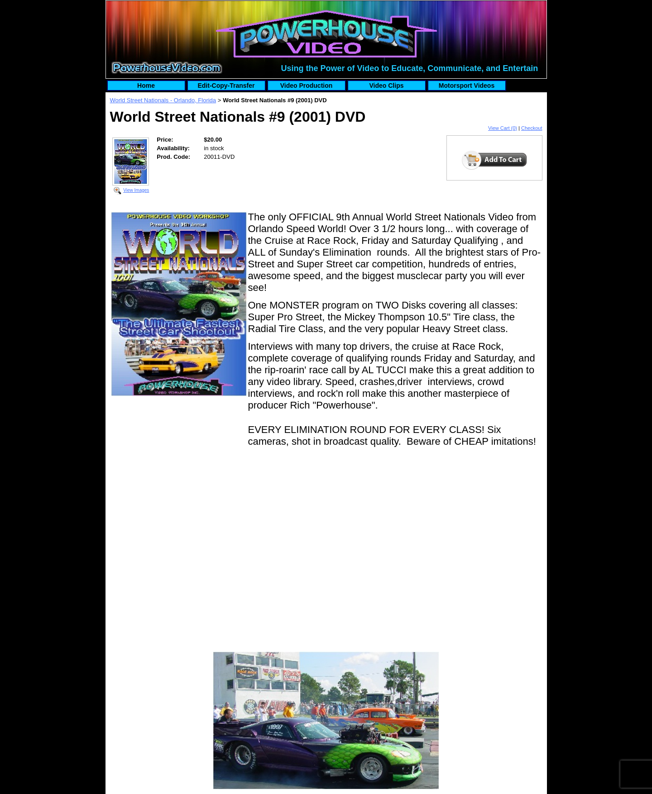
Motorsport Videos (466, 85)
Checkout (531, 128)
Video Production (306, 85)
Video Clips (386, 85)
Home (146, 85)
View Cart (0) (502, 128)
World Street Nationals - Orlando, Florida (163, 100)
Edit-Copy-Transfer (225, 85)
